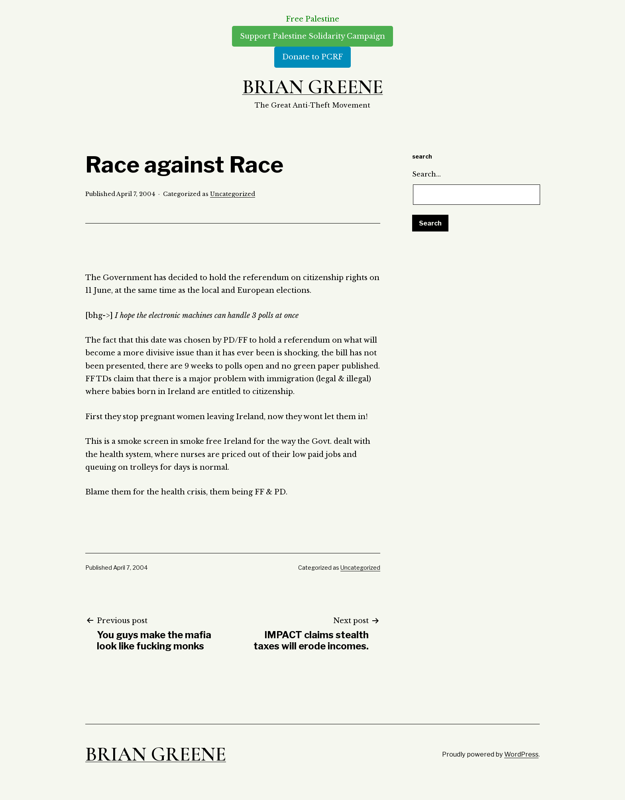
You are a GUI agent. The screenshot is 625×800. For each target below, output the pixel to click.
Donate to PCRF (312, 57)
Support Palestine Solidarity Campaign (312, 36)
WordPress (521, 754)
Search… (426, 174)
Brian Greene (312, 87)
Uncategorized (232, 194)
